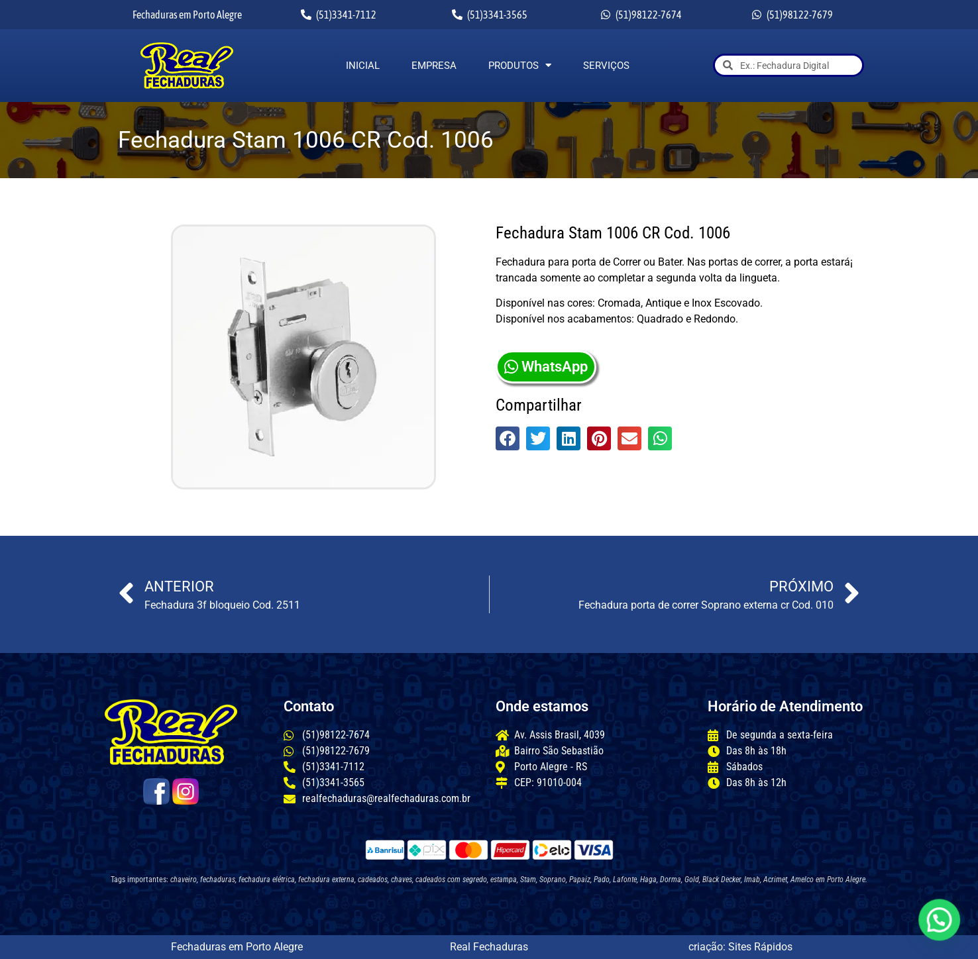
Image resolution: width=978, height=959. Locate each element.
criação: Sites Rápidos (740, 946)
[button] (507, 438)
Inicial (363, 66)
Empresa (434, 66)
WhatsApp (546, 366)
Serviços (606, 66)
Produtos (519, 66)
